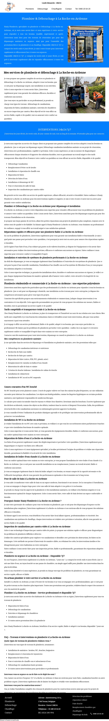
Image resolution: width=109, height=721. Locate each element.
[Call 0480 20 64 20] (96, 713)
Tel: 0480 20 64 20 (82, 9)
